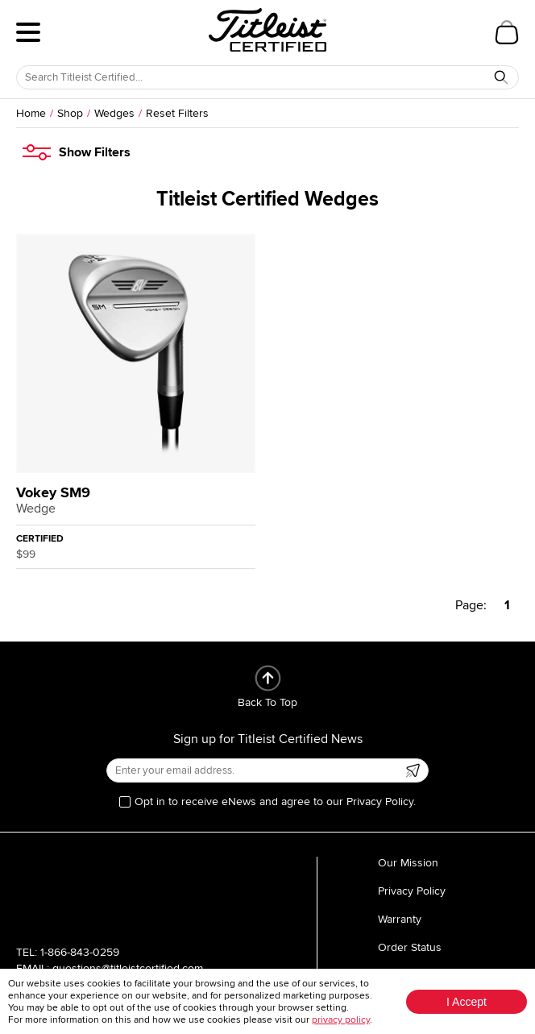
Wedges (114, 113)
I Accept (466, 1001)
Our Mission (408, 863)
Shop (70, 113)
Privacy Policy (412, 891)
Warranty (399, 919)
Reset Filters (177, 113)
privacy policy (341, 1020)
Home (31, 113)
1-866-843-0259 (79, 952)
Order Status (410, 947)
